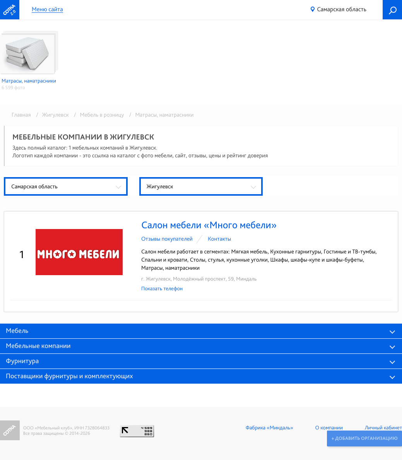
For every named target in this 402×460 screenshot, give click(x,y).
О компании (329, 428)
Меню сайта (47, 9)
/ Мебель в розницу (97, 114)
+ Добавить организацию (364, 438)
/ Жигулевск (51, 114)
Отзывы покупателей (167, 238)
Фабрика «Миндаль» (269, 428)
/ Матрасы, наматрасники (159, 114)
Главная (21, 114)
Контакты (219, 238)
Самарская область (341, 9)
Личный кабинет (383, 428)
